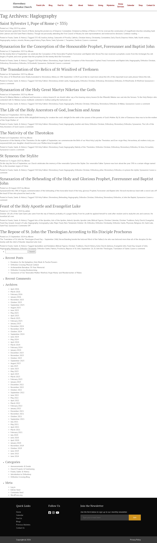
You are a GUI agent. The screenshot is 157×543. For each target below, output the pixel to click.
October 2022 (16, 390)
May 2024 (15, 339)
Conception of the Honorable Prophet (86, 60)
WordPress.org (16, 495)
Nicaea (27, 40)
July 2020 (14, 435)
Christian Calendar (111, 220)
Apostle (76, 220)
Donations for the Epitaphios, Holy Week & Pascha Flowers (34, 262)
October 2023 (16, 358)
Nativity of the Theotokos (85, 147)
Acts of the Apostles (43, 220)
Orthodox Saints (119, 223)
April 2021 (15, 427)
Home (18, 512)
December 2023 (17, 353)
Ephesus (110, 246)
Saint (53, 40)
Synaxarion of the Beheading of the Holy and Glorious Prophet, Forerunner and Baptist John (76, 181)
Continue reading (131, 33)
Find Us (61, 5)
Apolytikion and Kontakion (45, 246)
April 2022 (15, 400)
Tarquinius (70, 40)
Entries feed (15, 490)
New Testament (70, 223)
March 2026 (15, 291)
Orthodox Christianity (103, 223)
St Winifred (139, 81)
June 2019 (15, 451)
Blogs (18, 521)
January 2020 (16, 443)
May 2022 (15, 398)
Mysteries (110, 5)
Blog (50, 5)
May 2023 (15, 371)
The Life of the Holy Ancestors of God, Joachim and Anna (50, 110)
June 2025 (15, 310)
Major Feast (58, 223)
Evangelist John (120, 246)
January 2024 (16, 350)
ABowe (30, 51)
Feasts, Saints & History (17, 37)
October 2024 (16, 331)
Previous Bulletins (23, 524)
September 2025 (17, 305)
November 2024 (17, 329)
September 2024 (17, 334)
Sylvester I (60, 40)
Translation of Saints (121, 248)
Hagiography (5, 40)
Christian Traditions (126, 220)
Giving (100, 5)
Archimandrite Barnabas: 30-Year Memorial (28, 267)
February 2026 (16, 294)
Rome (48, 40)
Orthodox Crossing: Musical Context (25, 265)
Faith (70, 5)
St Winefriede (128, 81)
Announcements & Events (21, 466)
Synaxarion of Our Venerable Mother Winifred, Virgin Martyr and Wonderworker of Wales (46, 273)
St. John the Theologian (103, 248)
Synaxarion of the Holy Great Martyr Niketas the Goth (48, 89)
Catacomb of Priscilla (62, 37)
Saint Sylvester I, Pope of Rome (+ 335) (33, 23)
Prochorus (61, 248)
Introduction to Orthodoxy (21, 474)
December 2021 (17, 411)
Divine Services (120, 5)
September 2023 (17, 360)
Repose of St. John (73, 248)
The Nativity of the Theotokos (26, 132)
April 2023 (15, 374)
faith (136, 37)
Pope (43, 40)
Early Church (116, 37)
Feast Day (4, 223)
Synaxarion (42, 63)
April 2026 (15, 289)
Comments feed (17, 492)
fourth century (143, 37)
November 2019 (17, 445)
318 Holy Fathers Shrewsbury (46, 60)
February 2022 (16, 406)
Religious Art (139, 223)
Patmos (53, 248)
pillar (101, 170)
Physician (129, 223)
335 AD (38, 37)
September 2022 (17, 392)
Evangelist (150, 220)
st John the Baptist (129, 197)
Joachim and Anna (82, 124)
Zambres (78, 40)
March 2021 (15, 429)
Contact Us (151, 5)
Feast (104, 60)
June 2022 (15, 395)
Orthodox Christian (147, 60)
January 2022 (16, 408)
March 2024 (15, 345)
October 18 (81, 223)
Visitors (90, 5)
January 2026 (16, 297)
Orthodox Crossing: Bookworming (24, 270)
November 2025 (17, 299)
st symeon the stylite (130, 170)
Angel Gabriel (64, 60)
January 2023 (16, 382)
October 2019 (16, 448)
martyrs (14, 40)
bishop (50, 37)
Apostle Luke (85, 220)
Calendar (130, 5)
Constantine (105, 37)
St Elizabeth (32, 63)
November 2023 (17, 355)
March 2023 (15, 376)
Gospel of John (141, 246)
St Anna (141, 147)
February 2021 (16, 432)
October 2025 (16, 302)
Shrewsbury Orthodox (18, 63)
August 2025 (16, 307)
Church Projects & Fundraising (22, 469)
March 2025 (15, 318)
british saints (64, 81)
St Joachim (149, 147)
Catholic (75, 37)
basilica (44, 37)
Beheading (63, 197)
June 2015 (15, 453)
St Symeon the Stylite (19, 155)
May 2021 (15, 424)
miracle (20, 40)
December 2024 (17, 326)
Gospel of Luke (21, 223)
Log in (13, 487)
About (80, 5)
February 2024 (16, 347)
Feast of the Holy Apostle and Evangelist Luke (40, 206)
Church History (90, 246)
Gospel (11, 223)
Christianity (96, 37)
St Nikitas (121, 104)
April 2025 (15, 315)
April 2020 (15, 440)
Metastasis (15, 248)
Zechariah (51, 63)
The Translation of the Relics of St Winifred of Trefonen (49, 69)
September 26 (87, 248)
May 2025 (15, 313)
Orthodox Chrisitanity (28, 248)
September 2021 (17, 419)
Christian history (85, 37)
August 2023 (16, 363)
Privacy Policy (135, 539)
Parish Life (40, 5)
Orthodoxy (4, 63)
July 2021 (14, 422)
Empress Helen (127, 37)
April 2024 (15, 342)
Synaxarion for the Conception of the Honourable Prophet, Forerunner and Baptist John (77, 46)
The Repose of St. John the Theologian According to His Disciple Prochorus (66, 231)
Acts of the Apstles (58, 220)
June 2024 (15, 337)
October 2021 (16, 416)
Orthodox (91, 223)
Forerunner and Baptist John (118, 60)
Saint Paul (4, 225)
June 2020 (15, 437)
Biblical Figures (97, 220)
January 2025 (16, 323)
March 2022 (15, 403)
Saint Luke (149, 223)
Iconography (44, 223)
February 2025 (16, 321)
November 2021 (17, 414)
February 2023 (16, 379)
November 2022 (17, 387)
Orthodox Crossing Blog (20, 477)
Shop (141, 5)
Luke (51, 223)
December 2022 (17, 384)
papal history (35, 40)
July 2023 (14, 366)
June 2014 (15, 456)
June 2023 (15, 368)
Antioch (70, 220)
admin (23, 28)
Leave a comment (90, 40)
